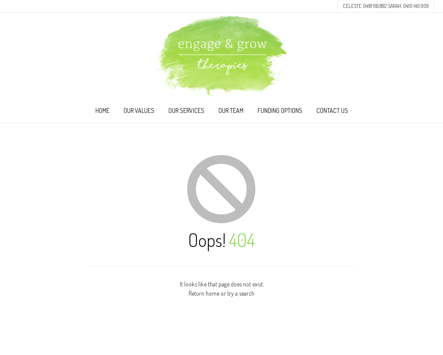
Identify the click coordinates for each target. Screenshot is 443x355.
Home (102, 110)
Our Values (138, 110)
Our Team (230, 110)
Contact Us (332, 110)
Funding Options (280, 110)
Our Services (186, 110)
